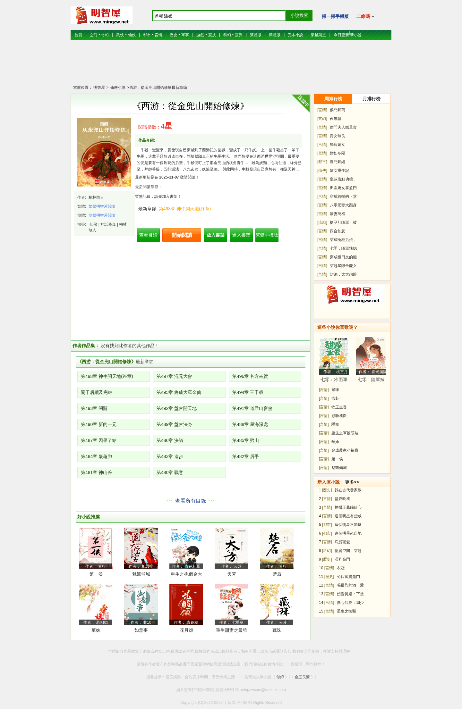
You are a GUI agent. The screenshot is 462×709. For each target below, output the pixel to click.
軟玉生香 (339, 407)
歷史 (173, 35)
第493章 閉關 (94, 408)
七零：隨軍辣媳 (343, 248)
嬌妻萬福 (337, 214)
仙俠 (132, 35)
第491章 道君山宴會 (252, 408)
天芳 (231, 574)
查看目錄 (148, 235)
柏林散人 (96, 197)
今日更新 (341, 35)
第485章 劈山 (245, 440)
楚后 (276, 574)
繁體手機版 (267, 235)
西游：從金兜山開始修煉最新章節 (158, 87)
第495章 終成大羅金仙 (179, 392)
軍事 (185, 35)
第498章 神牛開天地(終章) (185, 208)
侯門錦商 (337, 110)
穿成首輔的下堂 (343, 196)
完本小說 (295, 35)
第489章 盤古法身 (174, 424)
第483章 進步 (170, 456)
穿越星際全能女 (343, 265)
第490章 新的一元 (98, 424)
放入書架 (216, 235)
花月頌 (186, 630)
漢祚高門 (342, 559)
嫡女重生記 (339, 170)
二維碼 (365, 16)
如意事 (141, 630)
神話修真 (108, 224)
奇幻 (105, 35)
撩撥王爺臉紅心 (348, 507)
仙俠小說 (117, 87)
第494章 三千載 (247, 392)
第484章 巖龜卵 (96, 456)
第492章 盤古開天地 (177, 408)
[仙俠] (322, 170)
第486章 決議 (170, 440)
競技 (212, 35)
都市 (147, 35)
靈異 (239, 35)
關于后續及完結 (96, 392)
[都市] (322, 162)
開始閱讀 (182, 235)
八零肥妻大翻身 (343, 205)
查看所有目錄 (190, 501)
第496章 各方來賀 (250, 376)
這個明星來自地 (348, 533)
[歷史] (327, 490)
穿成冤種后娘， (343, 240)
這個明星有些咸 (348, 516)
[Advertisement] (231, 65)
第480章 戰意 (170, 472)
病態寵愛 (342, 542)
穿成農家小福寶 (344, 450)
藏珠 (276, 630)
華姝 (95, 630)
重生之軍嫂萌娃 (344, 433)
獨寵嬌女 (337, 144)
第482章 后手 (245, 456)
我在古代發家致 (348, 490)
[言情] (322, 110)
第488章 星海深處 (250, 424)
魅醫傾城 (141, 574)
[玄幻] (322, 118)
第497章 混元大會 (174, 376)
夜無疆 (335, 118)
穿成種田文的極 (343, 257)
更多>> (352, 482)
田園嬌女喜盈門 (343, 188)
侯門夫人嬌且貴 (343, 127)
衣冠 (341, 568)
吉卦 (335, 398)
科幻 (227, 35)
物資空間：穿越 (348, 550)
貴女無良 (337, 136)
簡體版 (274, 35)
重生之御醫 (346, 611)
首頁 (78, 35)
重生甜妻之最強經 (231, 631)
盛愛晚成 (342, 498)
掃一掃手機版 (335, 16)
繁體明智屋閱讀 (102, 206)
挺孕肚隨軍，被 (343, 222)
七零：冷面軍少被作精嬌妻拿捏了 (334, 380)
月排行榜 (372, 98)
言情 (158, 35)
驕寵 (335, 424)
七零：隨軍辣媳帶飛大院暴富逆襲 (371, 380)
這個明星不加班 (348, 524)
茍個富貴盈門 (348, 576)
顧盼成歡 (339, 415)
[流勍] (322, 222)
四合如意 (337, 231)
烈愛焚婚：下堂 (350, 594)
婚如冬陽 (337, 153)
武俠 (120, 35)
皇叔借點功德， (343, 179)
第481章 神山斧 (96, 472)
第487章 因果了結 (98, 440)
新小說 (356, 35)
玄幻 (93, 35)
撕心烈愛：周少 (350, 602)
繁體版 (255, 35)
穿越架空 (318, 35)
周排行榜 (333, 98)
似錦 (280, 677)
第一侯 (96, 574)
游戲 (200, 35)
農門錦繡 (337, 162)
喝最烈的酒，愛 (350, 585)
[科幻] (327, 550)
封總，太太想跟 (343, 274)
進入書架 (241, 235)
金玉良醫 (302, 677)
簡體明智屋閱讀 (102, 215)
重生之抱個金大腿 (186, 575)
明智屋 (99, 87)
